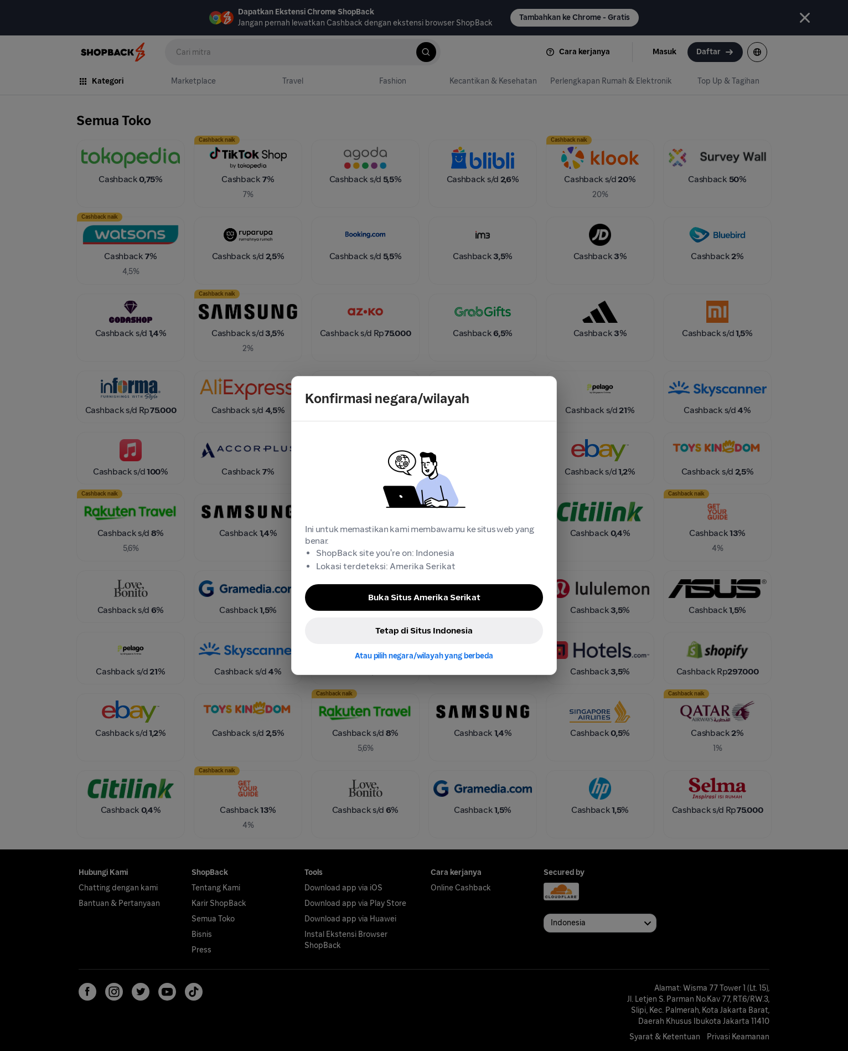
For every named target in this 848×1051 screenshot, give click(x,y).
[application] (819, 1022)
